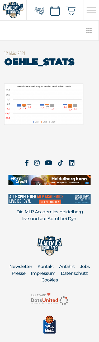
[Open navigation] (91, 10)
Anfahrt (67, 266)
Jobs (85, 266)
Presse (19, 273)
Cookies (49, 280)
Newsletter (20, 266)
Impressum (43, 273)
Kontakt (45, 266)
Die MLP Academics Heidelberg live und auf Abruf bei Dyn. (49, 215)
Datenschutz (74, 273)
